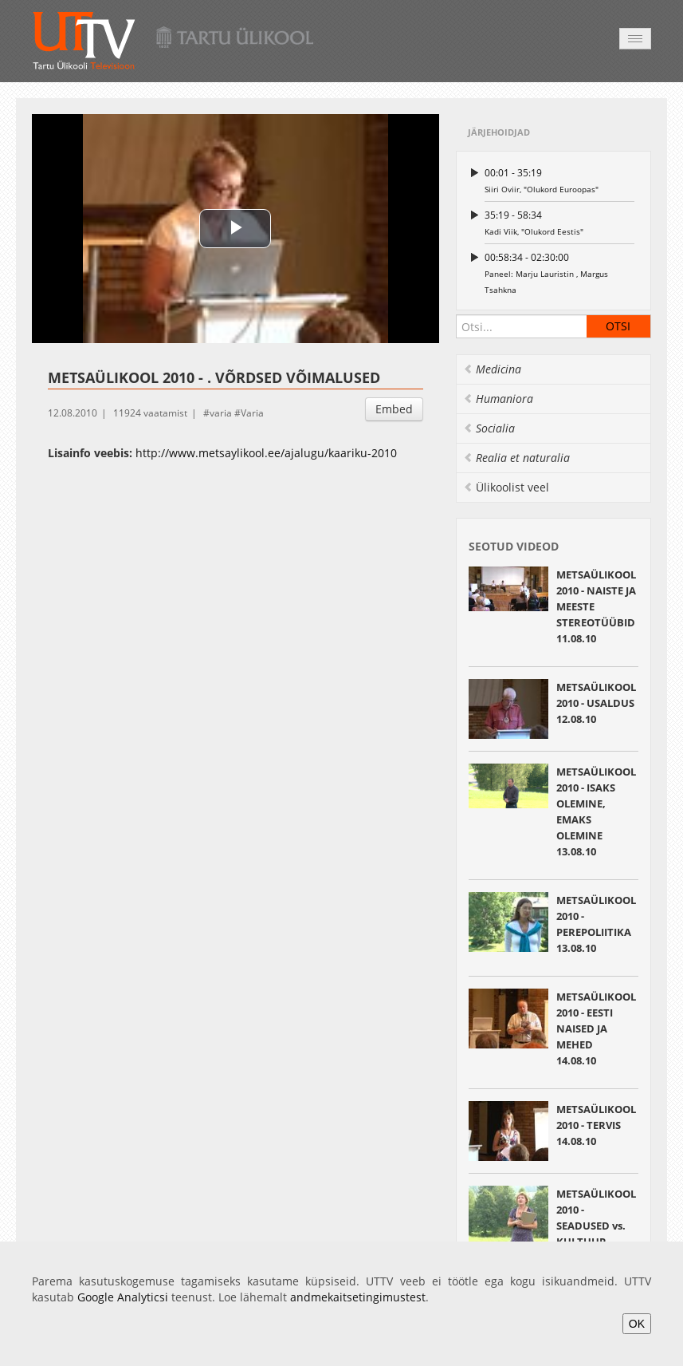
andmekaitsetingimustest (358, 1297)
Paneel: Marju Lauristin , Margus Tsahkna (559, 272)
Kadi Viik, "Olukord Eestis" (559, 222)
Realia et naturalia (516, 457)
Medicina (492, 369)
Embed (394, 409)
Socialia (489, 428)
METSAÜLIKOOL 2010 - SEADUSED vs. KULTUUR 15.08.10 (596, 1225)
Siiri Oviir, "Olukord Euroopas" (559, 180)
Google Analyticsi (122, 1297)
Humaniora (498, 398)
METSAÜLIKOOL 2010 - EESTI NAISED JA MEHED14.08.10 (596, 1028)
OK (637, 1323)
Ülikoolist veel (506, 487)
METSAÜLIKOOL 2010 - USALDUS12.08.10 (596, 703)
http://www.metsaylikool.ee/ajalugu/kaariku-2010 (266, 452)
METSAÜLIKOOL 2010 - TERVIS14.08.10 (596, 1125)
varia (221, 413)
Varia (252, 413)
